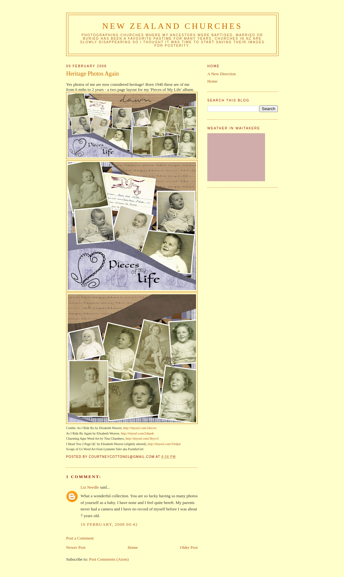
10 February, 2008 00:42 (109, 524)
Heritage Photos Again (92, 73)
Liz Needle (90, 487)
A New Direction (221, 73)
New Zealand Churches (172, 26)
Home (133, 547)
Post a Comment (80, 538)
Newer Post (75, 547)
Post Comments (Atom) (109, 559)
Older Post (189, 547)
